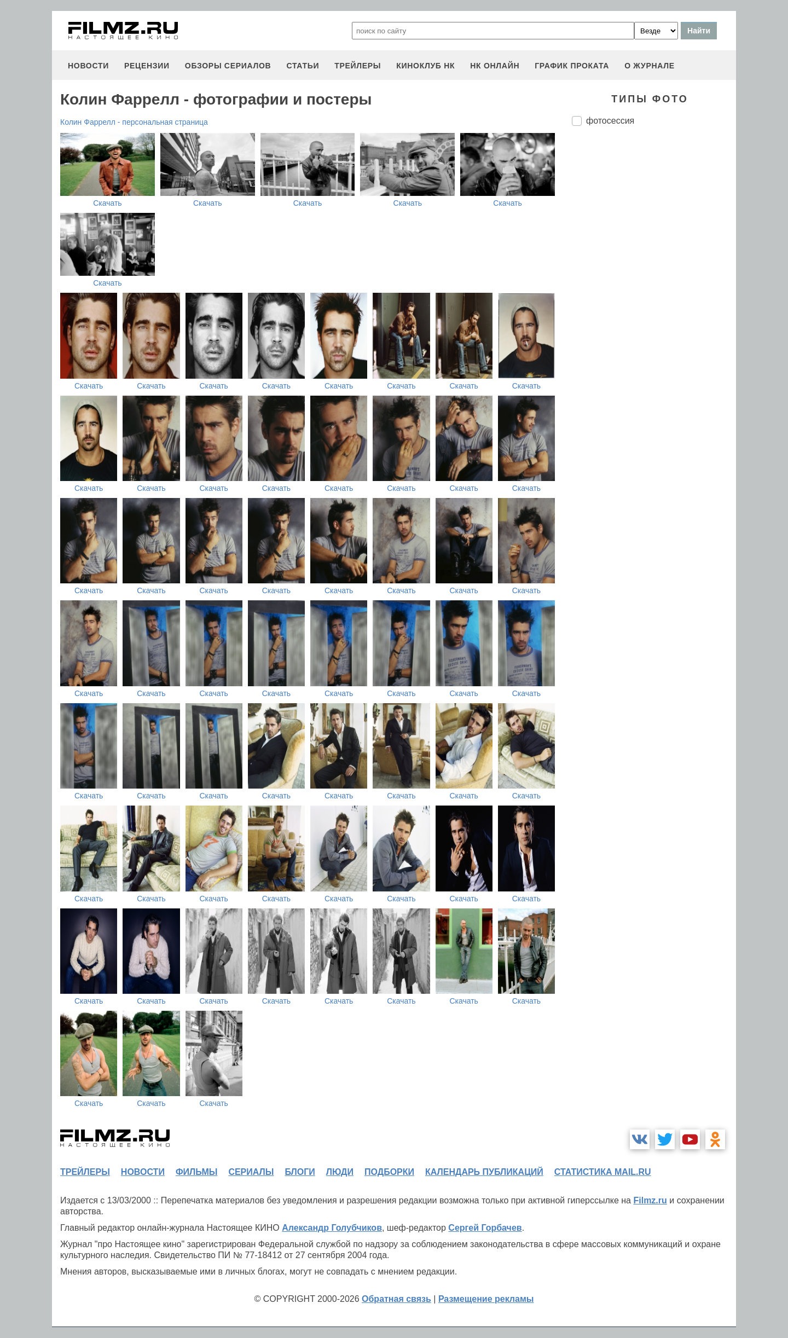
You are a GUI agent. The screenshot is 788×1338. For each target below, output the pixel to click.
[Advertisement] (654, 317)
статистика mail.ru (602, 1172)
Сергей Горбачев (485, 1227)
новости (88, 65)
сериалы (251, 1172)
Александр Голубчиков (332, 1227)
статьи (302, 65)
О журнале (649, 65)
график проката (572, 65)
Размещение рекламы (486, 1299)
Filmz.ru (650, 1200)
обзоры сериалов (228, 65)
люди (340, 1172)
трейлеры (357, 65)
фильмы (196, 1172)
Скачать (107, 203)
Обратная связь (396, 1299)
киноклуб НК (425, 65)
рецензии (147, 65)
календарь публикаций (484, 1172)
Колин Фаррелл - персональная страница (134, 122)
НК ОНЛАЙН (494, 65)
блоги (300, 1172)
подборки (389, 1172)
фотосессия (610, 120)
